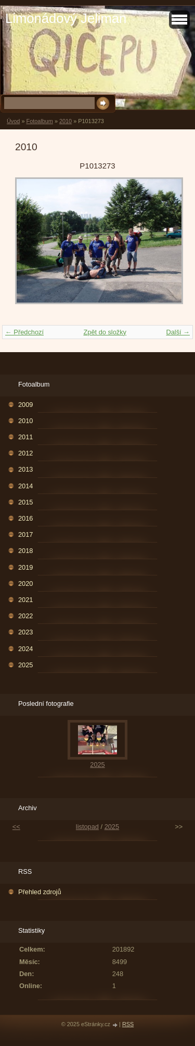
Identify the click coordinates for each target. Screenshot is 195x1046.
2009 (25, 404)
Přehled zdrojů (39, 892)
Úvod (13, 121)
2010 (65, 121)
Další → (178, 332)
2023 (25, 632)
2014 (25, 486)
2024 (25, 649)
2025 (25, 665)
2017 (25, 534)
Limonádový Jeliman (65, 18)
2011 (25, 437)
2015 (25, 502)
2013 (25, 469)
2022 (25, 616)
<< (16, 827)
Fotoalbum (39, 121)
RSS (128, 1024)
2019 (25, 567)
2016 (25, 518)
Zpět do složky (104, 332)
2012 (25, 453)
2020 (25, 583)
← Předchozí (24, 332)
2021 (25, 600)
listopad (87, 827)
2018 (25, 551)
